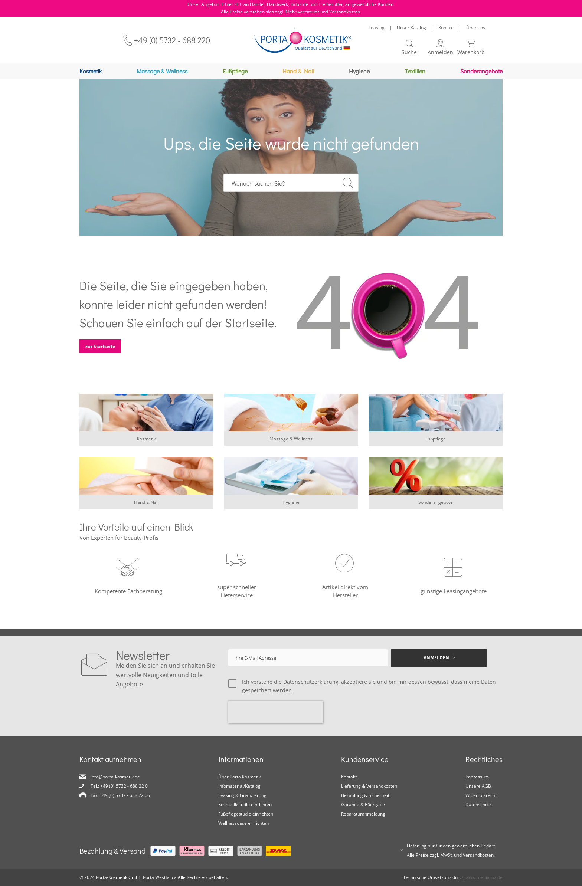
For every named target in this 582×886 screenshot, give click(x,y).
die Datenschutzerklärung (306, 681)
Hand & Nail (146, 506)
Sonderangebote (435, 506)
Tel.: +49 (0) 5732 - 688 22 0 (119, 786)
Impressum (477, 777)
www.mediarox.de (484, 877)
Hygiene (291, 506)
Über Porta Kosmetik (239, 777)
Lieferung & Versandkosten (369, 786)
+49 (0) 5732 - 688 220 (172, 40)
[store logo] (302, 40)
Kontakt (446, 27)
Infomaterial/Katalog (239, 786)
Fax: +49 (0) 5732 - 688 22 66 (120, 795)
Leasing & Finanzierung (242, 795)
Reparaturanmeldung (363, 814)
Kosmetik (146, 442)
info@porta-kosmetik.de (115, 777)
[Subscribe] (439, 658)
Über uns (475, 27)
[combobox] (291, 186)
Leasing (377, 27)
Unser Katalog (411, 27)
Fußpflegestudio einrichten (245, 814)
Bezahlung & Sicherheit (365, 795)
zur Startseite (100, 350)
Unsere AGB (478, 786)
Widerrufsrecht (481, 795)
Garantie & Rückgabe (363, 804)
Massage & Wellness (291, 442)
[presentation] (275, 712)
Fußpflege (435, 442)
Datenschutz (478, 804)
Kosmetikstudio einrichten (245, 804)
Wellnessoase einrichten (243, 823)
